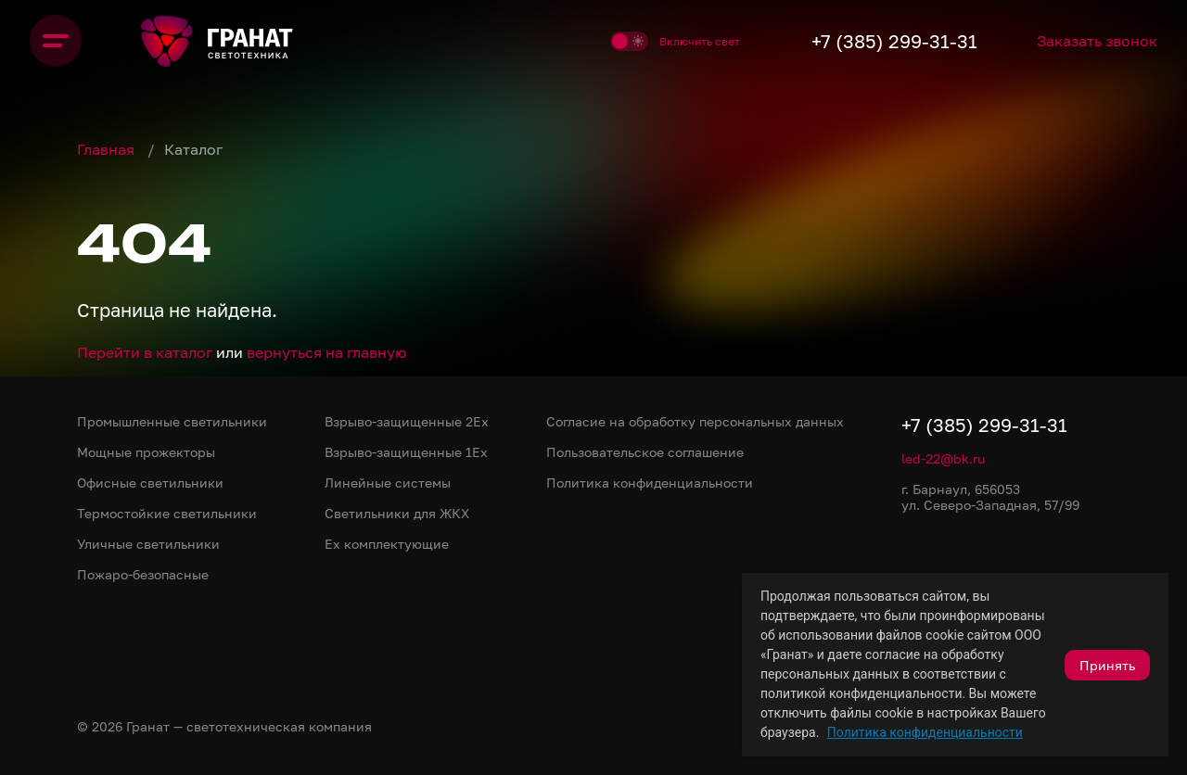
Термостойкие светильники (167, 513)
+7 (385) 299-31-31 (894, 41)
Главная (107, 149)
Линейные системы (388, 482)
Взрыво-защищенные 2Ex (407, 421)
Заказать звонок (1097, 41)
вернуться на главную (326, 352)
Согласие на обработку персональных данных (695, 421)
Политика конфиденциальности (925, 732)
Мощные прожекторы (146, 452)
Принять (1107, 665)
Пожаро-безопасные (143, 574)
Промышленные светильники (172, 421)
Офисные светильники (150, 482)
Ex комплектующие (387, 544)
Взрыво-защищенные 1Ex (406, 452)
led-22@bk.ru (943, 458)
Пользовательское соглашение (645, 452)
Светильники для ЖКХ (397, 513)
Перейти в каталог (144, 352)
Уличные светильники (148, 544)
